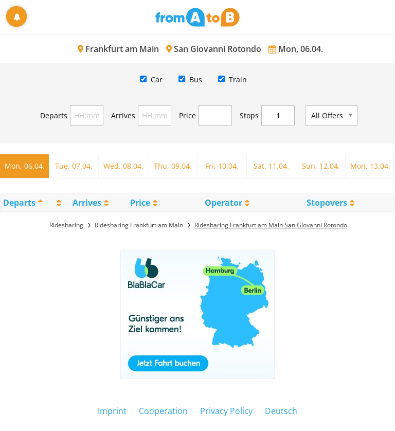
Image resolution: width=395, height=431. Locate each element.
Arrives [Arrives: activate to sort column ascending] (87, 202)
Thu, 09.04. (173, 166)
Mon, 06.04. (25, 166)
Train (238, 79)
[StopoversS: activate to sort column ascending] (330, 202)
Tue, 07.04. (74, 166)
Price (187, 115)
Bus (195, 79)
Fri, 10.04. (222, 166)
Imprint (112, 411)
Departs (53, 115)
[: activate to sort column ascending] (57, 202)
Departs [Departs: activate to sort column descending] (19, 202)
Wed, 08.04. (123, 166)
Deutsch (281, 411)
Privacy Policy (226, 411)
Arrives (123, 115)
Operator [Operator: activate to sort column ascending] (223, 202)
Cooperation (163, 411)
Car (157, 79)
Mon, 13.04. (370, 166)
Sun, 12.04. (321, 166)
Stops (249, 115)
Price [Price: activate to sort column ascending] (140, 202)
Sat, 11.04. (271, 166)
